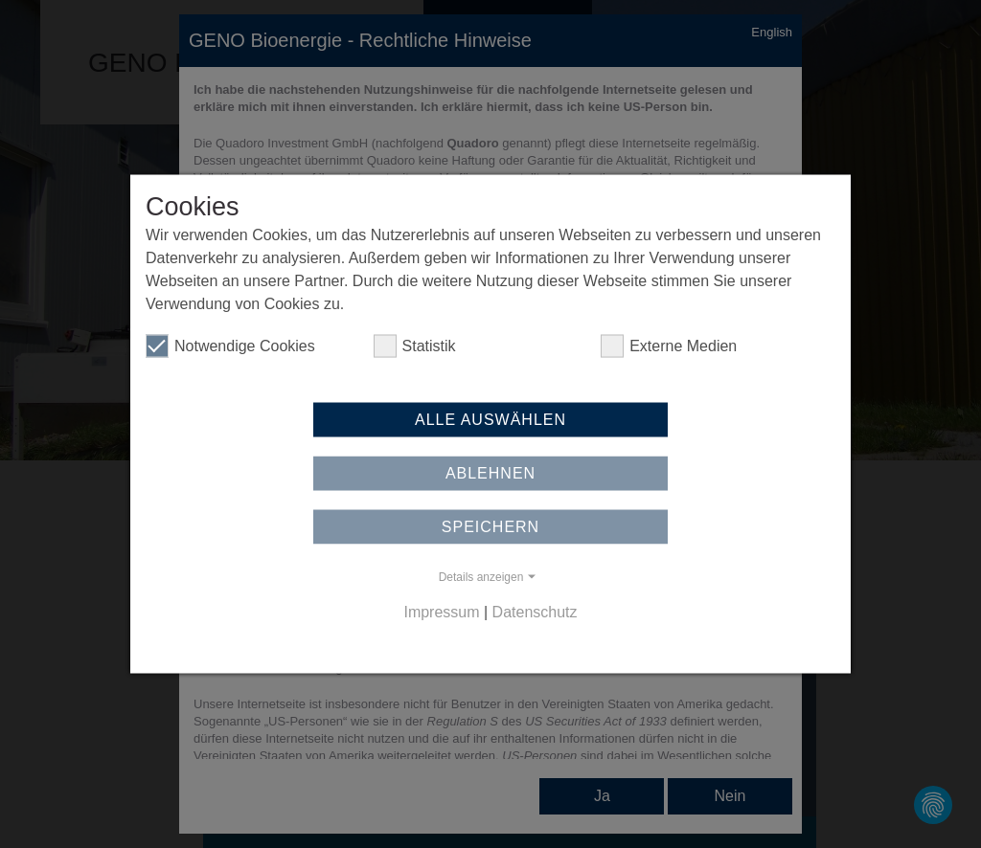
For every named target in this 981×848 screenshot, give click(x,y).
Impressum (441, 610)
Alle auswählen (490, 423)
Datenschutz (535, 610)
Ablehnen (490, 477)
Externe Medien (669, 350)
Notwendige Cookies (230, 350)
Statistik (415, 350)
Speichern (490, 531)
